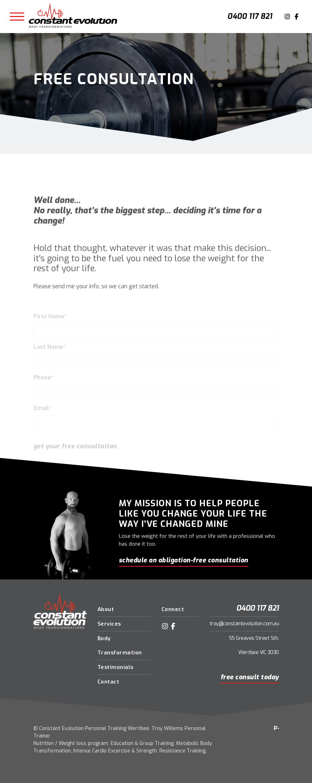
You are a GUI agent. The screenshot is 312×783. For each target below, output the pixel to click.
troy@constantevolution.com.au (244, 623)
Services (109, 623)
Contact (108, 681)
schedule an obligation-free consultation (183, 560)
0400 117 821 (249, 16)
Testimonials (115, 667)
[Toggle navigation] (17, 17)
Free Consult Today (250, 677)
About (105, 609)
